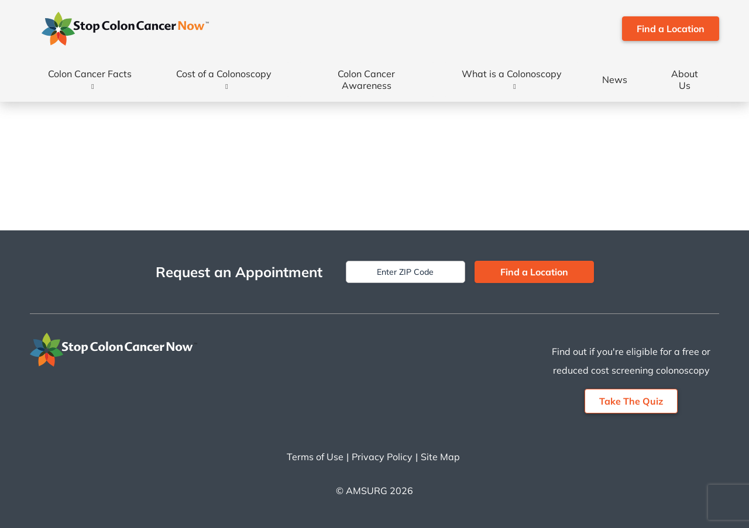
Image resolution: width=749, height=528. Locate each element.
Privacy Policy (382, 457)
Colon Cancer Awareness (366, 79)
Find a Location (671, 28)
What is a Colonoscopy (512, 74)
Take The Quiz (631, 401)
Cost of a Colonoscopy (224, 74)
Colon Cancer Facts (90, 74)
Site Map (440, 457)
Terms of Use (315, 457)
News (614, 79)
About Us (684, 79)
